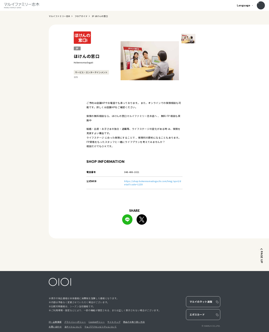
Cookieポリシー (97, 321)
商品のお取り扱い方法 (134, 321)
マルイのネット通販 (201, 301)
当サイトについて (73, 326)
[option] (150, 60)
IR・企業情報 (55, 321)
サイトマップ (113, 321)
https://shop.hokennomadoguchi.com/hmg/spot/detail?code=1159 (152, 182)
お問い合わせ (55, 326)
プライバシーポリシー (75, 321)
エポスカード (197, 314)
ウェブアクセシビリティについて (100, 326)
